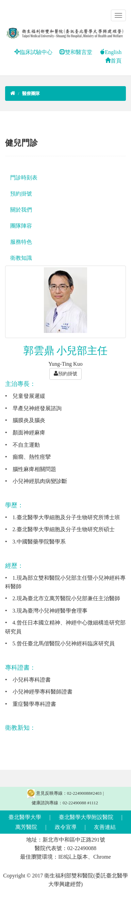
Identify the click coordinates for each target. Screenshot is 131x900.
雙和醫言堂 (76, 52)
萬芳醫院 (26, 827)
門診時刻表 (23, 177)
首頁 (113, 61)
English (110, 52)
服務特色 (21, 242)
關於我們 (21, 210)
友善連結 (105, 827)
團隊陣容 (21, 226)
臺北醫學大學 (25, 817)
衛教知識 (21, 258)
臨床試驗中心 (33, 52)
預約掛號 (21, 194)
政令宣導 (66, 827)
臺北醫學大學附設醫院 (86, 817)
